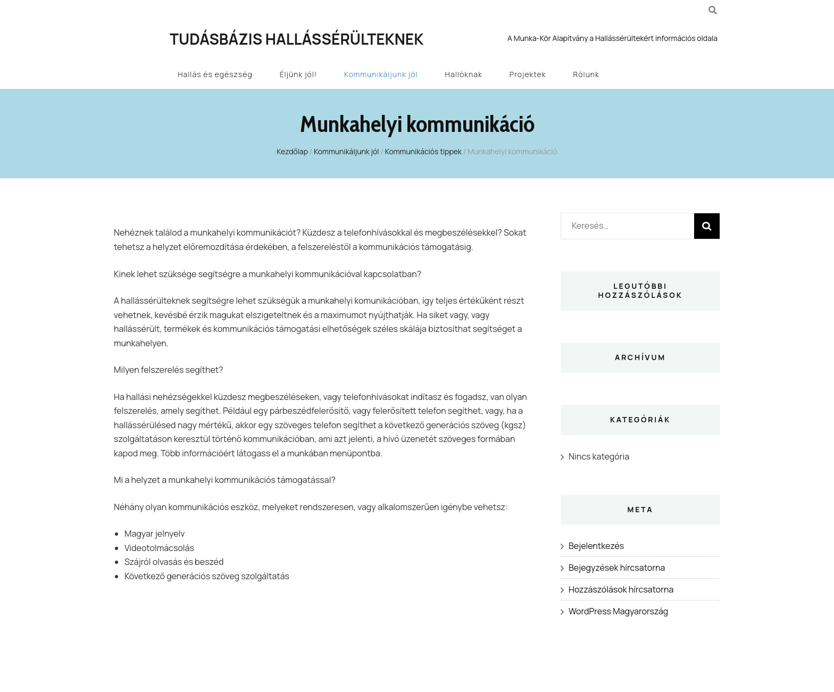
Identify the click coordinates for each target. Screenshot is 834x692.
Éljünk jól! (298, 74)
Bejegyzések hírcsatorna (617, 567)
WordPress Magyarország (618, 611)
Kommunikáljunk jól (381, 74)
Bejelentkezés (596, 546)
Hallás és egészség (215, 74)
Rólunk (586, 74)
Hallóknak (463, 74)
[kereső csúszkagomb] (712, 10)
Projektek (528, 74)
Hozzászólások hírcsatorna (621, 589)
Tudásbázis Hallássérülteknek (296, 39)
